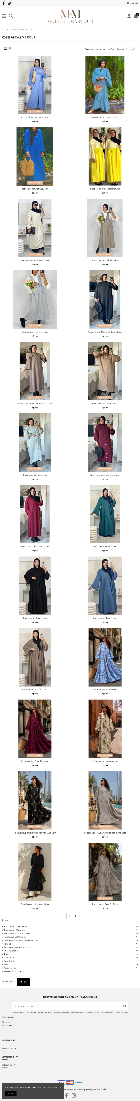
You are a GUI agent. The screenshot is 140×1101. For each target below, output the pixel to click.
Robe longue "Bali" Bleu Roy (35, 189)
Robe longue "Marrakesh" (105, 761)
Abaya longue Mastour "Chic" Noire (105, 332)
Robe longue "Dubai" (14, 971)
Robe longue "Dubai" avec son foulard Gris (105, 833)
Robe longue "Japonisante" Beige (35, 260)
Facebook (6, 1022)
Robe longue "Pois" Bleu (105, 689)
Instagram (7, 1025)
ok (23, 982)
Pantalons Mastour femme (17, 933)
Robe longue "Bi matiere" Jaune (105, 189)
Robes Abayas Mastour (15, 937)
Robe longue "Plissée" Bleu (105, 117)
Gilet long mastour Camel (105, 403)
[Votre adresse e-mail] (66, 1006)
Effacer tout (9, 982)
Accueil (5, 920)
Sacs (6, 964)
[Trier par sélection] (122, 49)
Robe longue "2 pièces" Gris (35, 332)
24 (133, 49)
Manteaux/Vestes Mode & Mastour (21, 940)
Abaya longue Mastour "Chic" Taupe (35, 403)
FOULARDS (9, 957)
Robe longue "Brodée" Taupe (105, 904)
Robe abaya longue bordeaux (35, 546)
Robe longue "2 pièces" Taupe (105, 260)
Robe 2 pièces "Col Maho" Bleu (35, 117)
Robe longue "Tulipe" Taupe (35, 689)
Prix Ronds (9, 961)
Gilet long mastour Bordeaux (104, 475)
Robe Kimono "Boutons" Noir (35, 904)
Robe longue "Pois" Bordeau (35, 761)
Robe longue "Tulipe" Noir (34, 618)
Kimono (7, 944)
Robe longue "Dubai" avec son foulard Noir (35, 833)
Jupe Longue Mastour (14, 930)
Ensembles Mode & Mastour (17, 947)
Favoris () (132, 3)
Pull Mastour (11, 951)
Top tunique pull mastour (16, 926)
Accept (10, 1093)
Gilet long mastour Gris (35, 475)
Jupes (6, 954)
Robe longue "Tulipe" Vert (105, 546)
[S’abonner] (124, 1006)
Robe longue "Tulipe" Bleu (105, 618)
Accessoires (10, 968)
